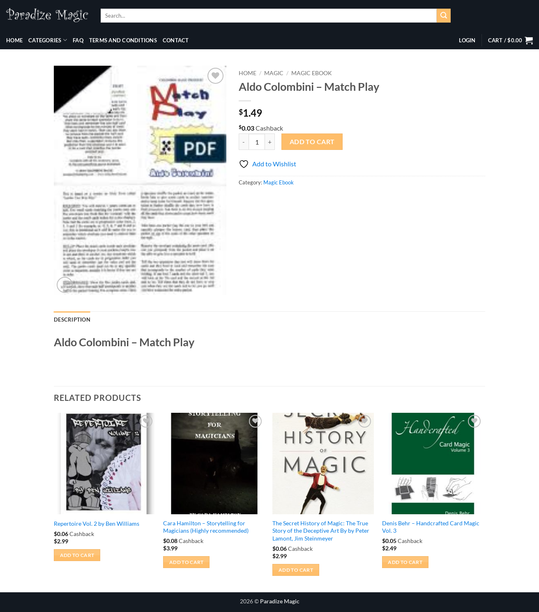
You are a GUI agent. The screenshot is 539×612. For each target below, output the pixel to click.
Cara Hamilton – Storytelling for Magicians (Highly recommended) (206, 527)
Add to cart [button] (77, 555)
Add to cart (312, 141)
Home (14, 40)
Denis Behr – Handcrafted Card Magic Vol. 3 (430, 527)
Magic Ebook (311, 73)
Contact (176, 40)
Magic (273, 73)
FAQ (78, 40)
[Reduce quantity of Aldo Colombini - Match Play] (244, 141)
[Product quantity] (257, 141)
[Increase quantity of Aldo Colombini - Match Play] (270, 141)
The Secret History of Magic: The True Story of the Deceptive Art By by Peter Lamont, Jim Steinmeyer (320, 531)
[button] (467, 40)
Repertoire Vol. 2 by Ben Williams (96, 523)
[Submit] (444, 16)
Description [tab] (72, 319)
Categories (47, 40)
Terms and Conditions (123, 40)
